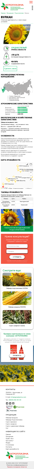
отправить (17, 257)
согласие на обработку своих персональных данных (17, 261)
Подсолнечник (19, 13)
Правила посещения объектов (17, 467)
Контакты (9, 447)
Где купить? (9, 441)
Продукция (10, 13)
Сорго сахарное (11, 424)
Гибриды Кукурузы (12, 418)
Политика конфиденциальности (17, 465)
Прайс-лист (10, 438)
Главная (3, 13)
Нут (7, 428)
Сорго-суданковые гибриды (15, 426)
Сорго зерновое (11, 422)
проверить (17, 355)
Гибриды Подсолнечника (14, 420)
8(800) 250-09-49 (15, 400)
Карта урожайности (12, 449)
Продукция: (11, 415)
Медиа (8, 443)
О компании (10, 445)
